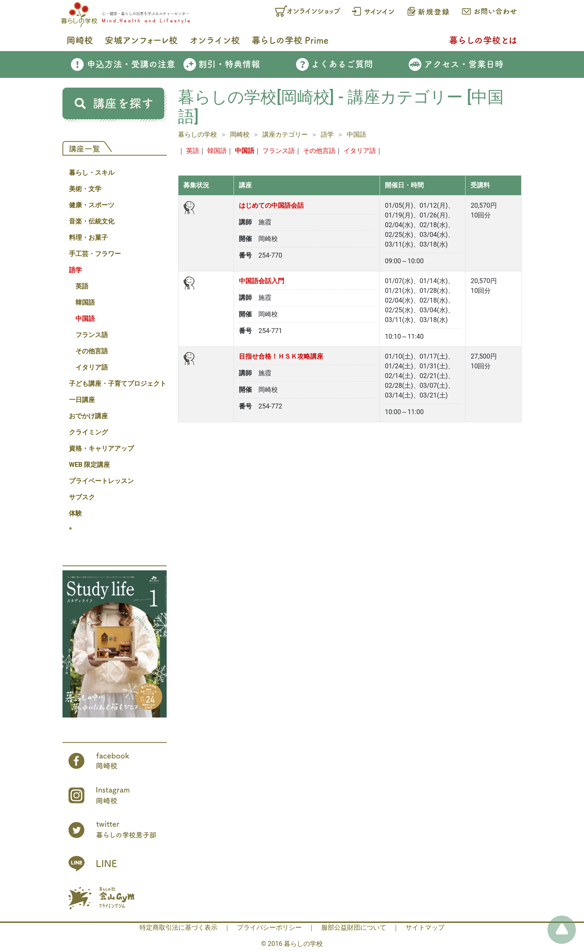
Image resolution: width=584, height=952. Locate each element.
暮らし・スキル (91, 172)
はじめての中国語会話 (271, 205)
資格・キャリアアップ (101, 448)
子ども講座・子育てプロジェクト (117, 383)
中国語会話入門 (261, 281)
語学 (75, 270)
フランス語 (91, 335)
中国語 (85, 318)
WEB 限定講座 (89, 464)
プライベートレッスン (101, 481)
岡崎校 (239, 134)
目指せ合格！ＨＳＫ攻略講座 (281, 356)
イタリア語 (91, 367)
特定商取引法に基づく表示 (178, 927)
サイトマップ (425, 927)
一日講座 (82, 400)
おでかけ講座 (88, 416)
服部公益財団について (353, 927)
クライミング (88, 432)
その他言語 (91, 351)
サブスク (82, 497)
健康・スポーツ (91, 205)
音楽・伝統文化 (91, 221)
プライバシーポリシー (269, 927)
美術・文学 (85, 189)
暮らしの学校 (197, 134)
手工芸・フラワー (95, 254)
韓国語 (85, 302)
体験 (75, 513)
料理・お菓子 (88, 237)
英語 (81, 286)
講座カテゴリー (285, 134)
